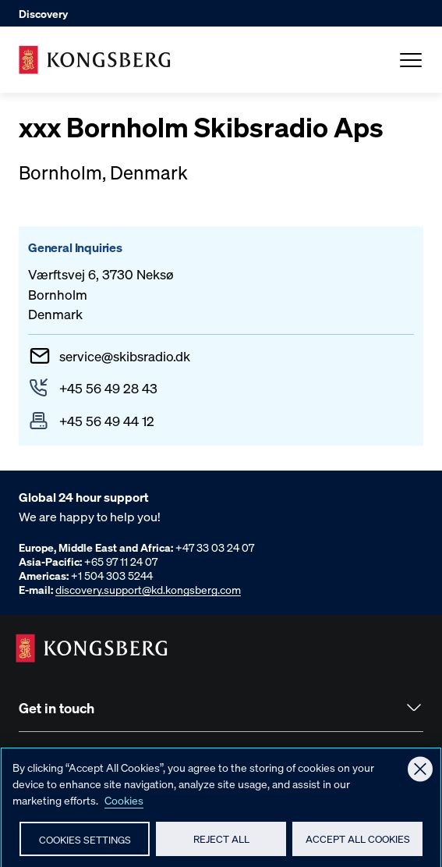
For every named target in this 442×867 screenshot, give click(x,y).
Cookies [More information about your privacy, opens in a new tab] (123, 805)
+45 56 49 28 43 (108, 387)
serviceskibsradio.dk (124, 356)
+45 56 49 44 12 (106, 420)
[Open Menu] (410, 60)
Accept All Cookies (358, 844)
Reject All (221, 844)
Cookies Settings (85, 844)
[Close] (420, 774)
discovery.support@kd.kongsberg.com (148, 589)
